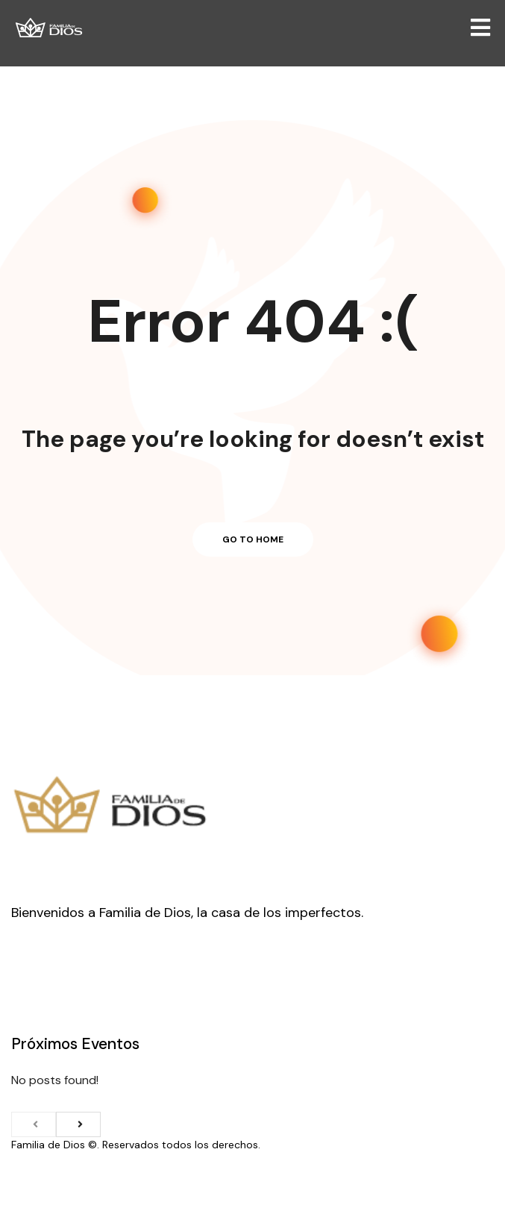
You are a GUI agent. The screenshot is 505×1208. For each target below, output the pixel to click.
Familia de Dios (48, 1144)
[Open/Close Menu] (481, 28)
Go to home (252, 539)
